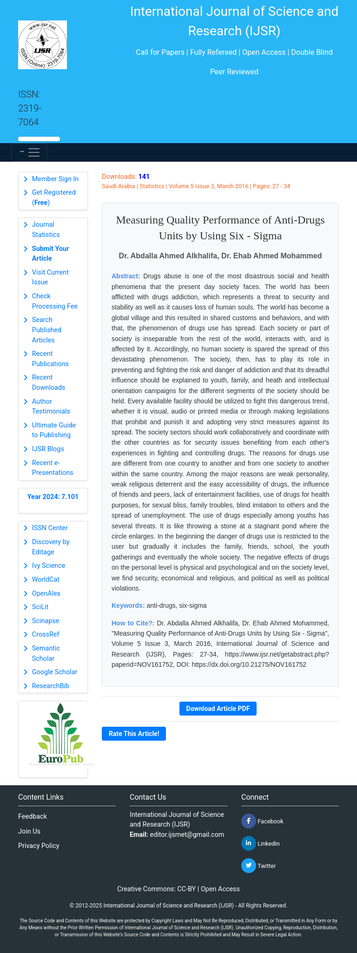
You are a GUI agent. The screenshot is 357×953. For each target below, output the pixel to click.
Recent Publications (50, 359)
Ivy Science (49, 566)
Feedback (32, 817)
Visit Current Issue (50, 278)
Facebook (262, 821)
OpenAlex (46, 594)
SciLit (40, 607)
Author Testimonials (51, 407)
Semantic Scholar (46, 653)
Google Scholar (54, 672)
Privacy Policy (39, 846)
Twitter (258, 865)
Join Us (29, 831)
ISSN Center (50, 528)
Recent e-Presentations (52, 468)
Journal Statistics (46, 230)
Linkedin (260, 843)
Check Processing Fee (55, 301)
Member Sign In (55, 179)
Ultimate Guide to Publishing (54, 430)
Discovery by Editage (51, 547)
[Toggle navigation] (29, 152)
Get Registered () (54, 198)
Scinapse (46, 621)
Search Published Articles (46, 330)
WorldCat (46, 580)
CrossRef (46, 634)
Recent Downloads (49, 383)
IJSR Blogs (48, 449)
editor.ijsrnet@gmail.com (187, 835)
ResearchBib (50, 686)
